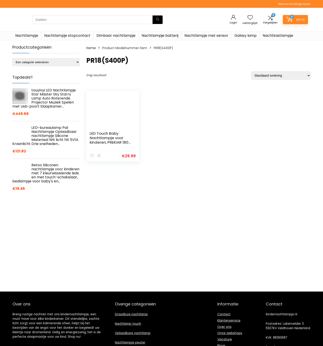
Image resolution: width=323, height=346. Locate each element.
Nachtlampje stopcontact (67, 35)
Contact (224, 314)
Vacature (224, 339)
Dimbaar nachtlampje (115, 35)
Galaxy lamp (245, 35)
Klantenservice (228, 320)
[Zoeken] (158, 19)
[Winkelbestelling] (281, 75)
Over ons (224, 326)
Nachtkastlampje (278, 35)
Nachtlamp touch (128, 324)
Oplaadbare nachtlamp (133, 333)
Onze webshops (229, 333)
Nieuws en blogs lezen (294, 4)
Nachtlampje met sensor (206, 35)
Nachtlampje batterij (160, 35)
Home (91, 48)
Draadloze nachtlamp (131, 314)
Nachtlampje (26, 35)
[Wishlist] (250, 18)
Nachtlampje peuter (130, 342)
